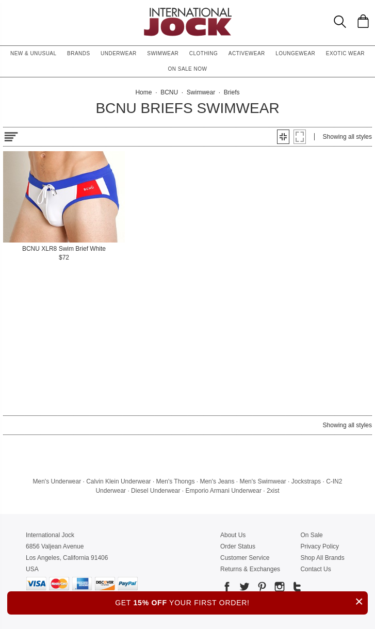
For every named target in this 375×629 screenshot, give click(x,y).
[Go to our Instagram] (278, 588)
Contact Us (315, 569)
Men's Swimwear (262, 481)
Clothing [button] (203, 53)
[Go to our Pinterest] (261, 588)
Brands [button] (78, 53)
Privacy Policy (319, 546)
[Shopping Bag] (363, 21)
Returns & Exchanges (250, 569)
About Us (233, 535)
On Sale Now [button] (187, 69)
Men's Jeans (217, 481)
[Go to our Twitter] (243, 588)
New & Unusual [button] (33, 53)
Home (143, 92)
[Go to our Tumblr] (296, 588)
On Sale (311, 535)
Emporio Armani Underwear (224, 490)
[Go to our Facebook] (227, 588)
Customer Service (244, 557)
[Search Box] (340, 21)
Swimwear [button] (162, 53)
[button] (283, 137)
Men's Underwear (57, 481)
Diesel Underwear (155, 490)
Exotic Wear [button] (345, 53)
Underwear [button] (119, 53)
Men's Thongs (175, 481)
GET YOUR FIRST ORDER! (241, 601)
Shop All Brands (322, 557)
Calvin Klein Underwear (118, 481)
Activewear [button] (247, 53)
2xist (273, 490)
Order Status (237, 546)
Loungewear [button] (295, 53)
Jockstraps (306, 481)
